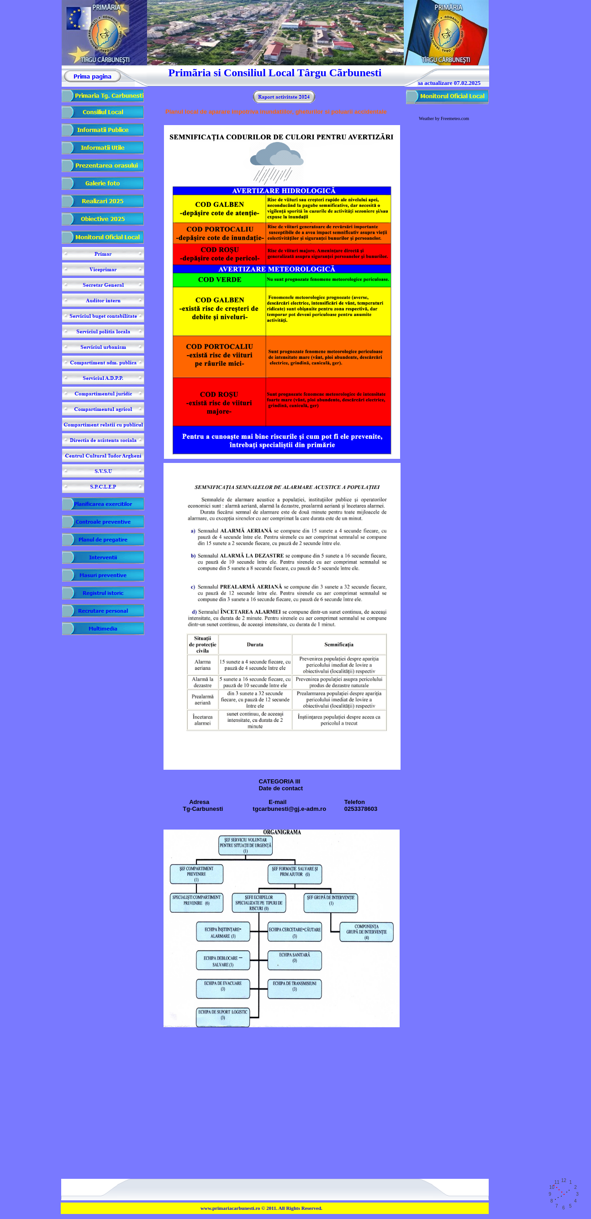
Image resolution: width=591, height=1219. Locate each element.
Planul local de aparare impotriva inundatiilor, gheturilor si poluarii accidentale (276, 111)
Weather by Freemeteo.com (444, 118)
